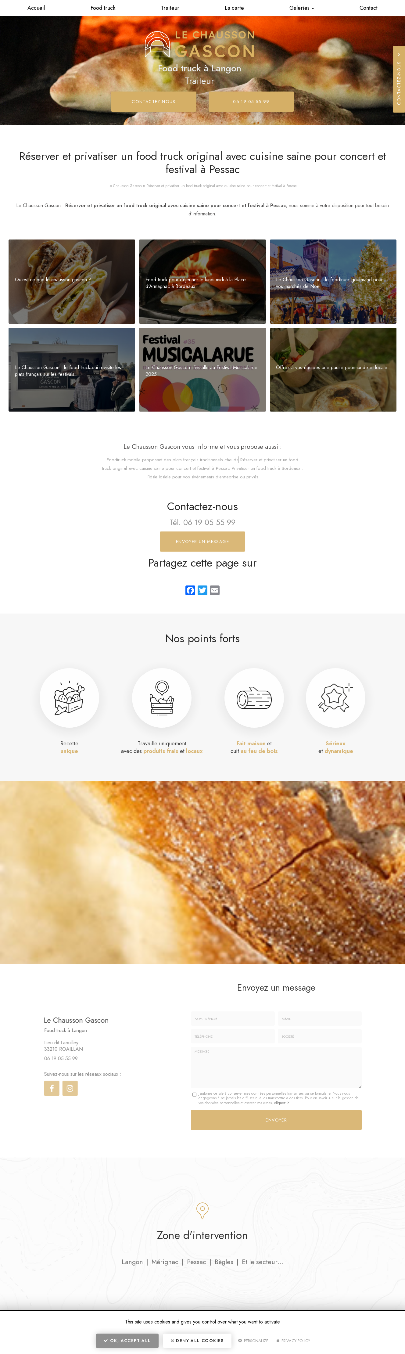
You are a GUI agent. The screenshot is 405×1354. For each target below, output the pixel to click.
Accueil (36, 8)
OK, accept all (127, 1341)
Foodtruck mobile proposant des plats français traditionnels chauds (172, 459)
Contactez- (154, 102)
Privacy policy (293, 1341)
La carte (234, 8)
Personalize (253, 1341)
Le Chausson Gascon (125, 186)
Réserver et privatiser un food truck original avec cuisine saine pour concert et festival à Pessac (222, 186)
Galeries (301, 8)
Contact (369, 8)
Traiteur (170, 8)
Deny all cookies (197, 1341)
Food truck (103, 8)
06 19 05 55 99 (251, 102)
